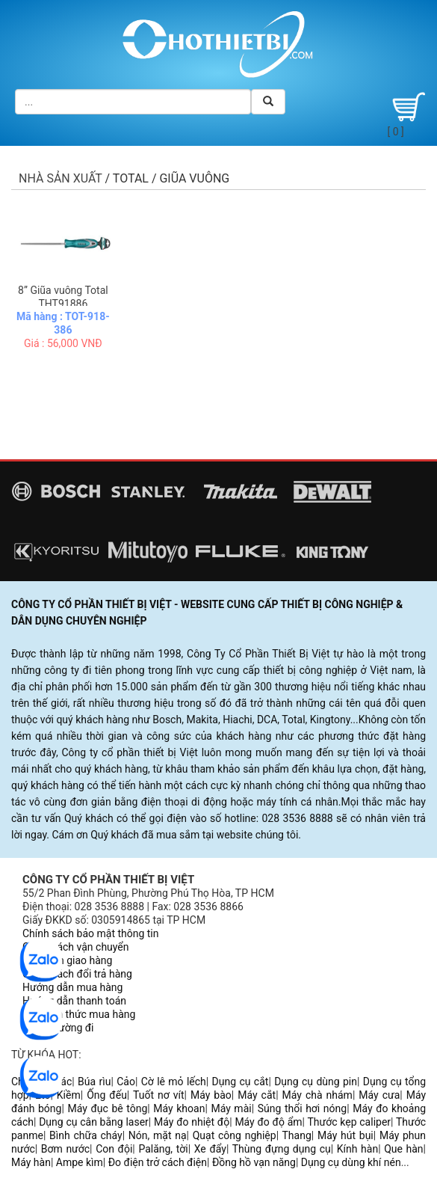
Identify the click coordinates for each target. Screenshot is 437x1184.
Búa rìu (94, 1082)
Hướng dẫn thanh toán (74, 1001)
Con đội (114, 1149)
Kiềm (69, 1095)
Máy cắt (257, 1095)
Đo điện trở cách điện (157, 1162)
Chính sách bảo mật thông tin (90, 933)
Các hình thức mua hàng (78, 1014)
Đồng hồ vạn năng (254, 1162)
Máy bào (211, 1095)
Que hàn (403, 1149)
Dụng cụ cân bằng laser (94, 1122)
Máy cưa (379, 1095)
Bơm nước (65, 1149)
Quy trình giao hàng (67, 960)
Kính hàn (357, 1149)
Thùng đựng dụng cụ (281, 1149)
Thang (297, 1135)
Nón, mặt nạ (157, 1135)
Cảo (126, 1082)
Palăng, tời (162, 1149)
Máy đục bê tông (107, 1108)
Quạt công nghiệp (234, 1135)
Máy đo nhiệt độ (191, 1122)
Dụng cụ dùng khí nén (351, 1162)
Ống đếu (107, 1095)
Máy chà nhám (317, 1095)
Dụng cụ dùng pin (315, 1082)
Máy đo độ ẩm (268, 1122)
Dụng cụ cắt (240, 1082)
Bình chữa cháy (86, 1135)
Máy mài (231, 1108)
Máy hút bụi (345, 1135)
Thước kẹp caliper (349, 1122)
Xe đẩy (210, 1149)
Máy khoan (179, 1108)
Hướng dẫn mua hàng (72, 987)
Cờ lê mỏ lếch (173, 1082)
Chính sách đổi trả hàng (77, 974)
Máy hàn (31, 1162)
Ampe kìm (79, 1162)
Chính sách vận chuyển (75, 947)
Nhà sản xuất (60, 178)
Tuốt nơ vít (159, 1095)
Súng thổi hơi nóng (302, 1108)
